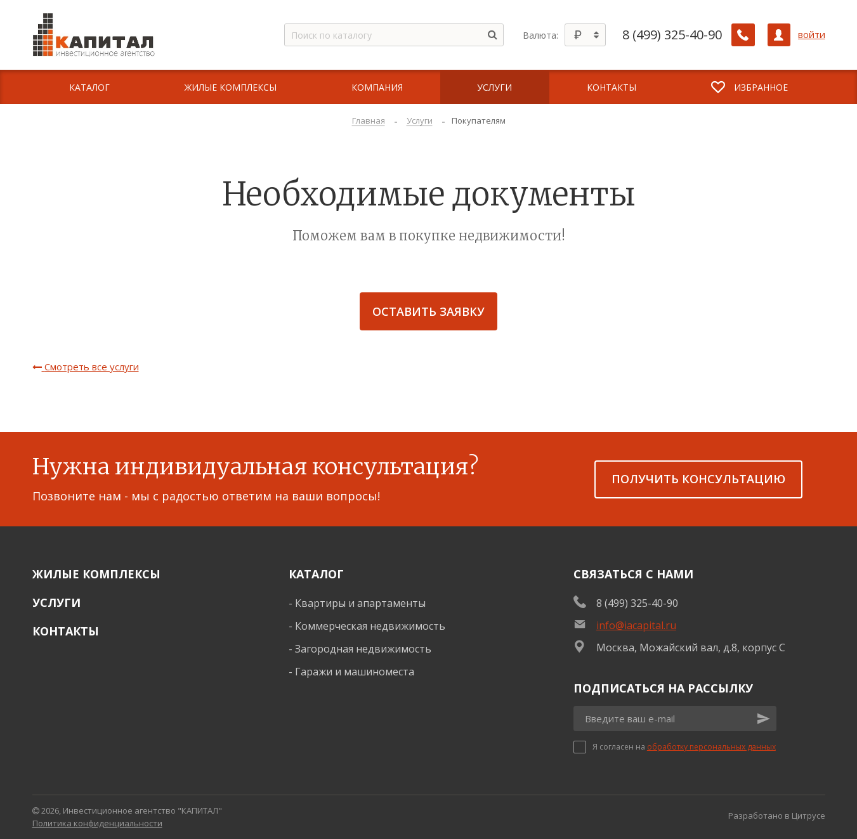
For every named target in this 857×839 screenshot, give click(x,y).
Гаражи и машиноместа (354, 672)
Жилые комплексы (96, 574)
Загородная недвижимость (363, 649)
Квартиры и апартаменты (360, 603)
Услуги (56, 602)
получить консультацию (698, 478)
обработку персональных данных (711, 746)
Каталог (316, 574)
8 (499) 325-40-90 (673, 34)
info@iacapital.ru (636, 625)
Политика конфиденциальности (97, 823)
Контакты (65, 631)
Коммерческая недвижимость (370, 626)
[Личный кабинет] (779, 34)
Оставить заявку (428, 311)
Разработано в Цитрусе (776, 815)
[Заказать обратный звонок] (743, 34)
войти (811, 35)
